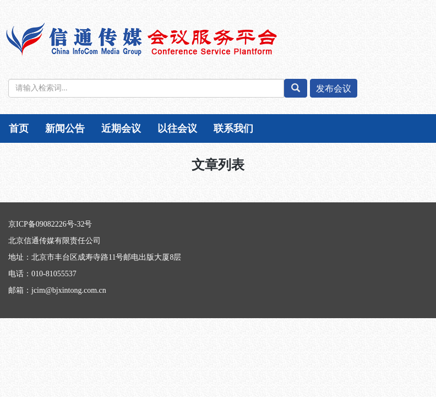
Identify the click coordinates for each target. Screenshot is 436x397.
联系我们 (233, 128)
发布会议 (333, 88)
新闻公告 (65, 128)
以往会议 (177, 128)
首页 (19, 128)
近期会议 (121, 128)
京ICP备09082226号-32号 (50, 224)
